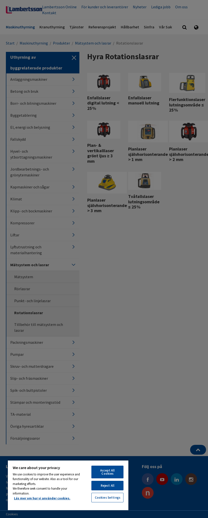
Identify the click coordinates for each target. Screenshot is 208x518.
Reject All (107, 485)
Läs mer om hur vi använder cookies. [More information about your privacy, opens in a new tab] (42, 498)
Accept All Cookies (107, 472)
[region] (68, 485)
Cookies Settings (107, 497)
